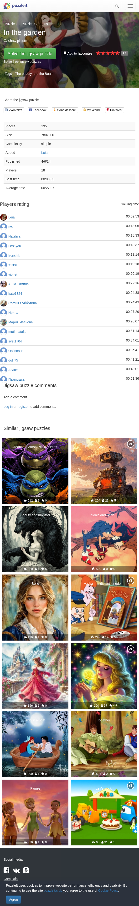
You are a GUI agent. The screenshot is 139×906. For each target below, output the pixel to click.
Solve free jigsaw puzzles (22, 61)
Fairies (35, 788)
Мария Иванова (20, 322)
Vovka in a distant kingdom (104, 583)
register (23, 407)
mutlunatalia (17, 332)
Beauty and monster (35, 515)
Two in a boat (35, 720)
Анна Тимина (18, 284)
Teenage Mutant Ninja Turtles (35, 447)
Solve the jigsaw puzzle (30, 53)
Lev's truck (104, 788)
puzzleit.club (53, 890)
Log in (8, 407)
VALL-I (104, 447)
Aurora (104, 652)
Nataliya (14, 236)
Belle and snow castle (35, 652)
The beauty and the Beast (34, 74)
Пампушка (16, 379)
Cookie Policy (108, 890)
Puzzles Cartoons (35, 24)
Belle (35, 583)
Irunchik (14, 255)
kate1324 (15, 293)
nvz (11, 227)
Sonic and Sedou (103, 515)
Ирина (13, 313)
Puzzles (10, 24)
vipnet (12, 274)
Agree (13, 899)
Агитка (13, 370)
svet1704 (15, 341)
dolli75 (13, 360)
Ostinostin (15, 351)
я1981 (13, 265)
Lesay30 (14, 246)
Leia (44, 153)
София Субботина (22, 303)
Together (103, 720)
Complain (11, 879)
